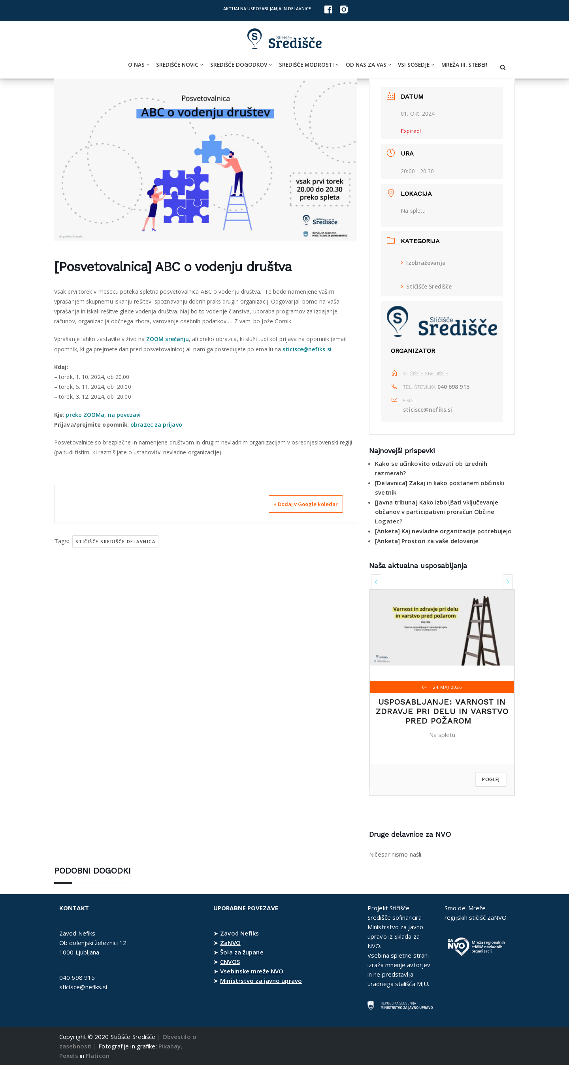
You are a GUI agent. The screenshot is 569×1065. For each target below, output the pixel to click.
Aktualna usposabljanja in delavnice (267, 8)
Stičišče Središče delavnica (115, 541)
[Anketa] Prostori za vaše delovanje (427, 541)
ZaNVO (230, 943)
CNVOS (230, 962)
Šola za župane (241, 952)
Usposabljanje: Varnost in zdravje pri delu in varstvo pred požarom (442, 711)
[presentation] (376, 581)
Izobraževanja (423, 262)
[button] (148, 65)
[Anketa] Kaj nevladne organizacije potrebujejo (443, 531)
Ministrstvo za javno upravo (261, 980)
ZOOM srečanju (168, 339)
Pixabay (169, 1046)
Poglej (490, 779)
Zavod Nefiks (239, 933)
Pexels (68, 1055)
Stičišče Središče (426, 286)
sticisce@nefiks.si (307, 349)
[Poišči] (503, 67)
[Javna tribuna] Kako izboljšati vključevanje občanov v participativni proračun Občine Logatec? (436, 511)
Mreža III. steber (464, 64)
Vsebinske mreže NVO (251, 971)
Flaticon (97, 1055)
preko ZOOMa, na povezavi (103, 414)
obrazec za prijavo (157, 424)
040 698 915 (453, 386)
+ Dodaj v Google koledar (295, 504)
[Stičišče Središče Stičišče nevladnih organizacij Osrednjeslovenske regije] (284, 38)
